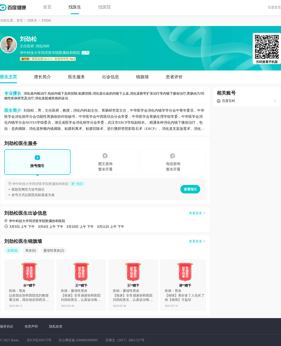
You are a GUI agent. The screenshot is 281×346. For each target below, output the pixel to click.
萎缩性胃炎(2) (53, 250)
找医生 (74, 7)
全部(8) (12, 250)
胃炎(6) (30, 250)
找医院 (104, 7)
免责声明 (31, 326)
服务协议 (6, 326)
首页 (47, 7)
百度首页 (274, 7)
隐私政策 (55, 326)
